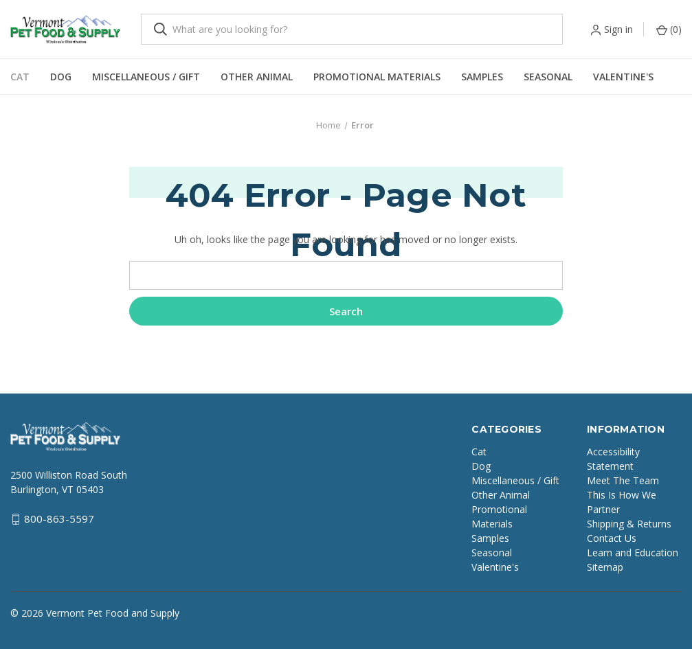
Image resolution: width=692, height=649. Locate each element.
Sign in (618, 29)
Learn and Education (632, 552)
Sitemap (605, 566)
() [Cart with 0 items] (669, 29)
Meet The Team (623, 480)
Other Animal (257, 76)
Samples (482, 76)
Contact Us (611, 538)
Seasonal (548, 76)
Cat (20, 76)
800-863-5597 (59, 518)
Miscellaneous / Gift (146, 76)
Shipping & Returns (629, 523)
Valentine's (623, 76)
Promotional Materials (376, 76)
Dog (60, 76)
